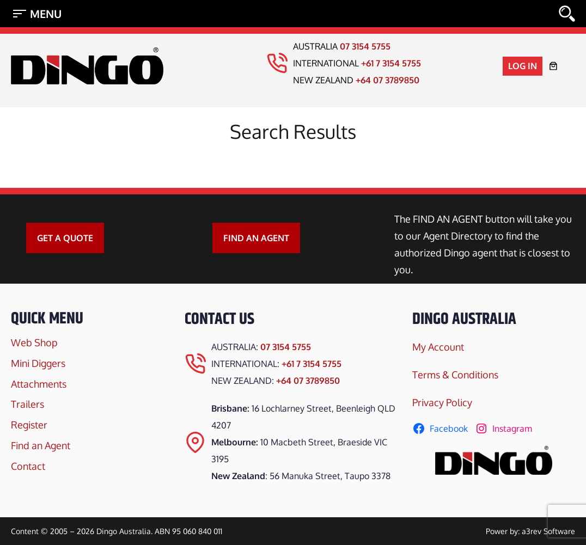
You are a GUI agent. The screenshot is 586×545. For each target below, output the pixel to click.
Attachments (38, 384)
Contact (28, 466)
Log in (522, 65)
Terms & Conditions (455, 375)
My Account (438, 347)
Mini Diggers (38, 363)
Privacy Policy (442, 402)
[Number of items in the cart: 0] (553, 66)
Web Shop (34, 342)
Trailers (27, 404)
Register (29, 425)
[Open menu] (37, 13)
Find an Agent (40, 445)
